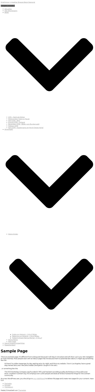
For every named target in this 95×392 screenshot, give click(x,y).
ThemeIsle (22, 390)
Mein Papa (12, 341)
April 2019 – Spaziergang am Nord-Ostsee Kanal (25, 128)
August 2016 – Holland (16, 122)
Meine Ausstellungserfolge (14, 343)
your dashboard (39, 378)
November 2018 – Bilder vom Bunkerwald (23, 124)
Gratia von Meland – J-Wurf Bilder (24, 334)
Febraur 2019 (13, 126)
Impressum (8, 387)
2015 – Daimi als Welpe (16, 117)
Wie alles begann (10, 11)
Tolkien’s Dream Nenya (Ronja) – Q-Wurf (27, 338)
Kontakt (7, 385)
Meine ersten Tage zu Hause (19, 119)
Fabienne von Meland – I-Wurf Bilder (25, 336)
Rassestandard (9, 345)
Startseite (8, 383)
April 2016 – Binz (14, 121)
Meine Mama (13, 340)
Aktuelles (8, 9)
